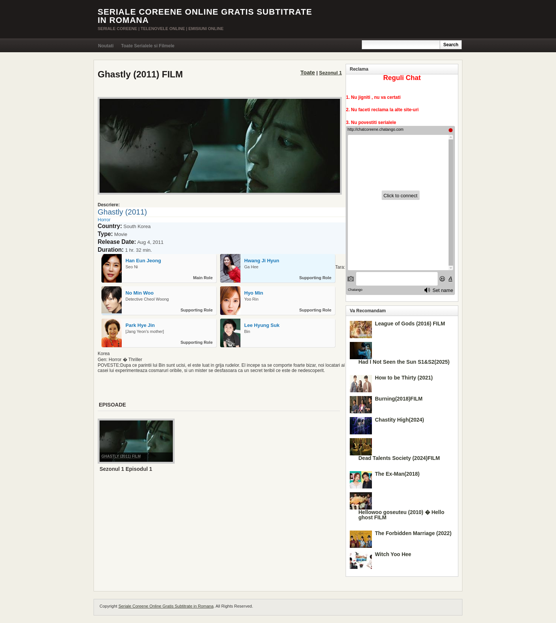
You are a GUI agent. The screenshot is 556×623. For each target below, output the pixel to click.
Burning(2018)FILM (399, 399)
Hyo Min (253, 293)
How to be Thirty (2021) (404, 378)
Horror (104, 219)
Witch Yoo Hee (393, 554)
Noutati (105, 45)
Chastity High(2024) (399, 420)
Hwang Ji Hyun (261, 260)
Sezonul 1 (330, 73)
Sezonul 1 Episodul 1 (126, 469)
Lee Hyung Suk (262, 325)
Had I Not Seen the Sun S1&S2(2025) (404, 362)
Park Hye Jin (140, 325)
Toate (308, 72)
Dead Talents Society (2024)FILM (399, 458)
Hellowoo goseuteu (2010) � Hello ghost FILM (401, 514)
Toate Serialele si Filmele (147, 45)
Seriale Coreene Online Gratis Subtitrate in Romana (205, 16)
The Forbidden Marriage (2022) (413, 533)
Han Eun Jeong (143, 260)
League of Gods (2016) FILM (410, 324)
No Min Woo (139, 293)
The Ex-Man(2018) (397, 474)
